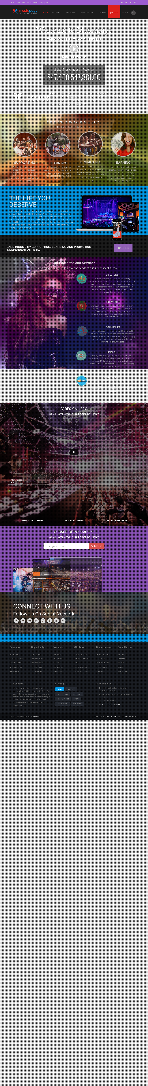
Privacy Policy (15, 671)
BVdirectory (58, 671)
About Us (14, 654)
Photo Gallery (103, 663)
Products (71, 689)
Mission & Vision (16, 658)
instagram (122, 671)
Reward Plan (37, 671)
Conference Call (81, 667)
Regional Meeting (82, 658)
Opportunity (87, 13)
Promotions (37, 667)
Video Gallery (102, 667)
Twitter (121, 658)
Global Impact (63, 699)
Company (57, 13)
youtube (121, 663)
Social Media (63, 704)
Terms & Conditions (113, 716)
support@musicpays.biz (38, 2)
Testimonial (101, 658)
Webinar (78, 663)
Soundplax (57, 658)
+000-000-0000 (18, 2)
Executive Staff (16, 663)
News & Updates (103, 654)
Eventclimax (58, 667)
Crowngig (57, 654)
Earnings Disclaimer (129, 716)
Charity (100, 671)
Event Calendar (81, 654)
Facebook (122, 654)
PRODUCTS (71, 13)
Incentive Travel (81, 671)
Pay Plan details (38, 658)
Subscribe (96, 546)
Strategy (77, 694)
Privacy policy (99, 716)
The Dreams (36, 654)
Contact (102, 13)
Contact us (77, 704)
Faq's (76, 699)
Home (45, 13)
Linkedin (121, 667)
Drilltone (57, 663)
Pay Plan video (37, 663)
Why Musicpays (16, 667)
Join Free (114, 13)
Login (125, 13)
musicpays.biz (36, 716)
